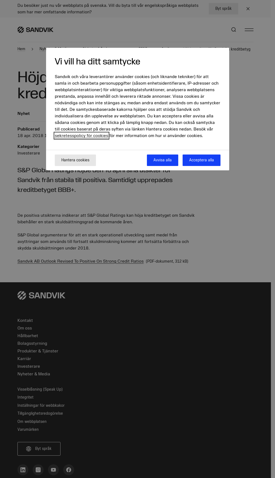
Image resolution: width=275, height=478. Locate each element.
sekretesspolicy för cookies (81, 135)
